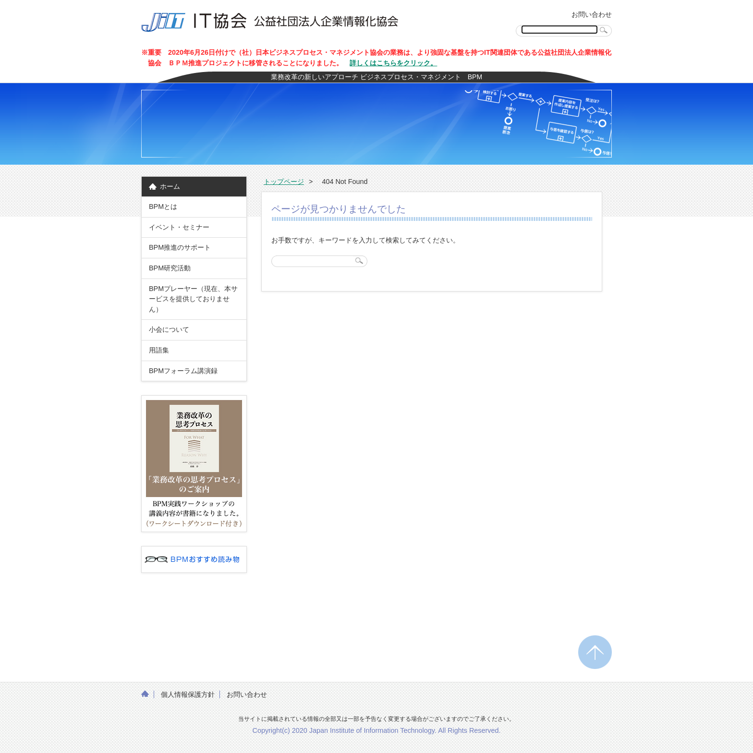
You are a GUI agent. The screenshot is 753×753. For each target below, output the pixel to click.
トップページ (284, 181)
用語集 (159, 350)
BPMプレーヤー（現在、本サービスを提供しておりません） (193, 299)
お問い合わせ (591, 14)
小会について (169, 329)
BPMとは (163, 206)
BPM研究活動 (170, 268)
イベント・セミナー (179, 227)
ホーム (170, 186)
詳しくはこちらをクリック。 (393, 63)
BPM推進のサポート (180, 247)
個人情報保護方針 (188, 694)
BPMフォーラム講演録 (186, 371)
